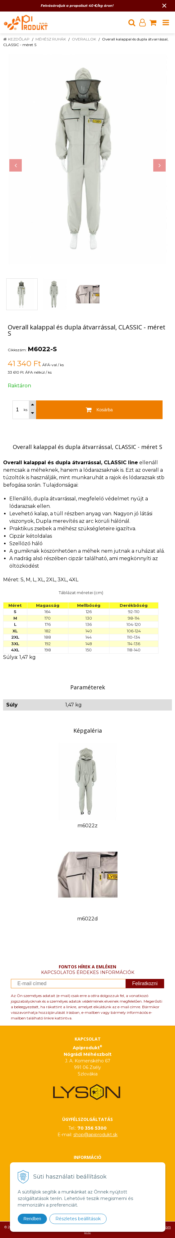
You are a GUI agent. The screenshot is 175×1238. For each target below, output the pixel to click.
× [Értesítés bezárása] (164, 5)
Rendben (32, 1218)
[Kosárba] (99, 409)
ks (25, 410)
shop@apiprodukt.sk (95, 1134)
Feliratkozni (145, 983)
